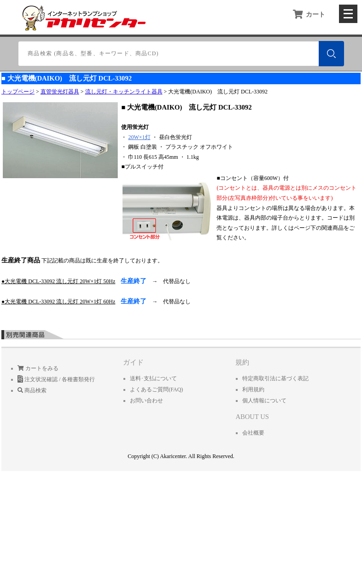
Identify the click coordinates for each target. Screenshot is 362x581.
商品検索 (32, 390)
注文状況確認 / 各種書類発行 (56, 379)
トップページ (18, 91)
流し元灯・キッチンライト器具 (124, 91)
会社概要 (253, 433)
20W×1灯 (139, 137)
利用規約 (253, 389)
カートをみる (38, 368)
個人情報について (264, 400)
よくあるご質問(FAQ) (156, 389)
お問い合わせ (146, 400)
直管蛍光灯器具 (60, 91)
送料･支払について (153, 378)
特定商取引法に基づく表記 (275, 378)
